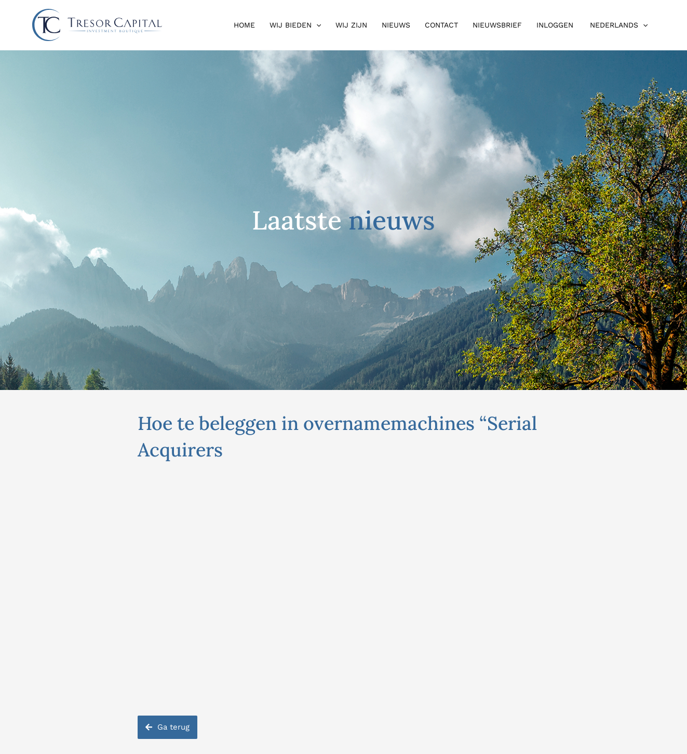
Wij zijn (351, 25)
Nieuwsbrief (497, 25)
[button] (316, 25)
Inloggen (554, 25)
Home (244, 25)
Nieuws (396, 25)
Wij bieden (295, 25)
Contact (441, 25)
